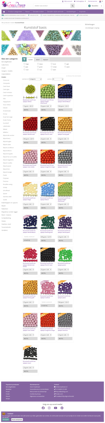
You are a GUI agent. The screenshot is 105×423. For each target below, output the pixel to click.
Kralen (8, 394)
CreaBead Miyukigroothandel (64, 396)
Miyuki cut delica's (8, 147)
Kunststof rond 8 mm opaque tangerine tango (47, 329)
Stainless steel (6, 224)
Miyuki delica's (7, 151)
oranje (53, 67)
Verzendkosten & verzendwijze (39, 389)
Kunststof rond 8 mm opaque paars (64, 296)
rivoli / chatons (6, 215)
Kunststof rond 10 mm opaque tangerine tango (47, 166)
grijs (26, 67)
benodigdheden (7, 62)
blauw (40, 64)
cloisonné (6, 80)
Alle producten (6, 22)
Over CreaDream (35, 387)
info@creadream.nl (60, 387)
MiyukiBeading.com (61, 391)
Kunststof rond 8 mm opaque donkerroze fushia (29, 265)
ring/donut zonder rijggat (10, 212)
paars (67, 67)
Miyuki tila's (6, 169)
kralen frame (7, 120)
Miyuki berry (6, 138)
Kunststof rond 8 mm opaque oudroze (46, 296)
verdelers (5, 230)
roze (39, 69)
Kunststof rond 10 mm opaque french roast (47, 133)
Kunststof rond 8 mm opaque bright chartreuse (64, 199)
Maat (38, 60)
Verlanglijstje (80, 1)
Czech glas (6, 89)
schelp (5, 187)
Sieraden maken (38, 12)
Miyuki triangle (7, 172)
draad (3, 68)
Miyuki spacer (7, 166)
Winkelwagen (90, 24)
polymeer (6, 178)
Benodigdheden (11, 387)
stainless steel (7, 197)
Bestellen (93, 6)
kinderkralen (7, 111)
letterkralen (6, 126)
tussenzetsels (6, 227)
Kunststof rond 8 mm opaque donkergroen (46, 231)
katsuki (5, 108)
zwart (53, 69)
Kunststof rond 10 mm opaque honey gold (64, 133)
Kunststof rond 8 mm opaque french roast (46, 264)
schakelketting (6, 218)
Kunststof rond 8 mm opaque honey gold (29, 296)
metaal (5, 129)
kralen (12, 22)
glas (4, 98)
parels (5, 175)
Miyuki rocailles (7, 163)
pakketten (5, 209)
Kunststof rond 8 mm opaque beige (29, 198)
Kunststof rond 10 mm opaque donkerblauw (64, 100)
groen (40, 67)
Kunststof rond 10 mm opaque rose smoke (29, 166)
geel (67, 64)
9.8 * (27, 18)
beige (26, 64)
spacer (5, 193)
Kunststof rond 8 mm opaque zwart (29, 362)
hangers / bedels (7, 71)
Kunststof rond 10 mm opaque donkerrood (29, 133)
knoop (5, 114)
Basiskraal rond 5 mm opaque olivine (29, 100)
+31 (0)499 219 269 (60, 389)
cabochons (5, 65)
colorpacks (6, 83)
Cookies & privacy (35, 394)
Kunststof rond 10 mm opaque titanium (64, 166)
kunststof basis (19, 22)
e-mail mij (27, 240)
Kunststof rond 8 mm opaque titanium (64, 329)
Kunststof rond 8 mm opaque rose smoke (29, 329)
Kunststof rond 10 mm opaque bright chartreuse (47, 101)
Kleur (31, 60)
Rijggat (45, 60)
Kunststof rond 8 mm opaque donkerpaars (64, 231)
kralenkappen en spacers (10, 203)
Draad (8, 391)
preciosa (5, 181)
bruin (53, 64)
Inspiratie (82, 12)
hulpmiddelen (6, 74)
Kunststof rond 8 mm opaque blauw (46, 198)
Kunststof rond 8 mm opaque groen (64, 264)
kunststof (6, 123)
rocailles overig (7, 184)
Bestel (26, 110)
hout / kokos (7, 105)
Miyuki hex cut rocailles (10, 157)
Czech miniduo (7, 92)
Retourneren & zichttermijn (38, 391)
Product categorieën (15, 12)
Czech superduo (8, 95)
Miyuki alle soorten (8, 135)
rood (26, 69)
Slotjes (8, 399)
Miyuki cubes (7, 144)
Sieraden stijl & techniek (55, 12)
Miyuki (8, 396)
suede (5, 200)
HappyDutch (7, 102)
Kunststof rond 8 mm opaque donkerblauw (29, 231)
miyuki (4, 206)
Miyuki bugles (7, 141)
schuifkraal (6, 190)
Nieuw (27, 12)
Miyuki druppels (8, 154)
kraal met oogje (7, 117)
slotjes (4, 221)
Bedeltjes (8, 389)
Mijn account (67, 1)
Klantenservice (92, 1)
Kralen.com (58, 394)
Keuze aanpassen (17, 419)
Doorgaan (6, 419)
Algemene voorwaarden (37, 396)
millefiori (5, 132)
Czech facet (6, 86)
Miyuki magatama (8, 160)
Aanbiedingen (71, 12)
